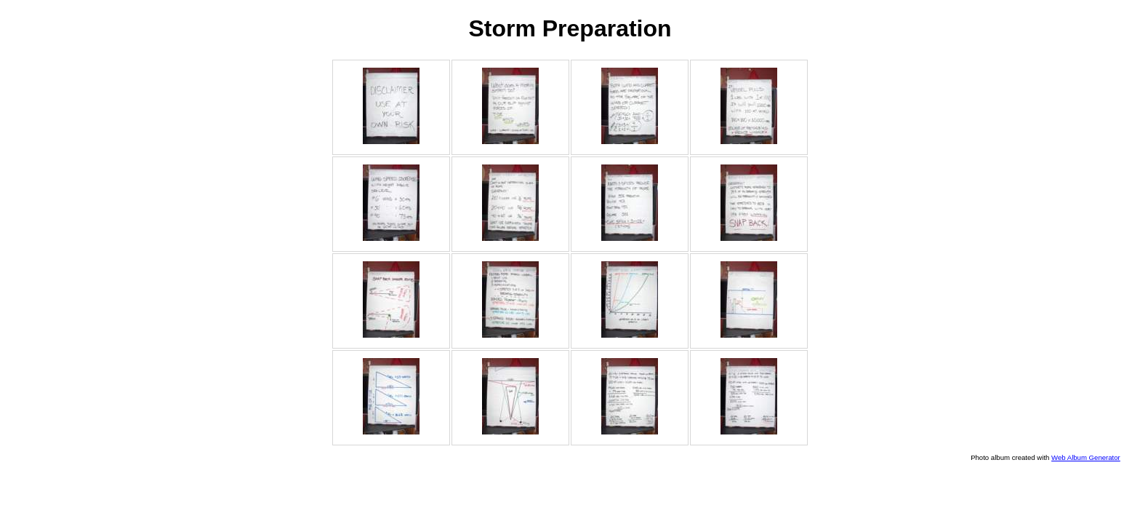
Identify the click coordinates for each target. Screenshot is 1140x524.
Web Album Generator (1085, 457)
